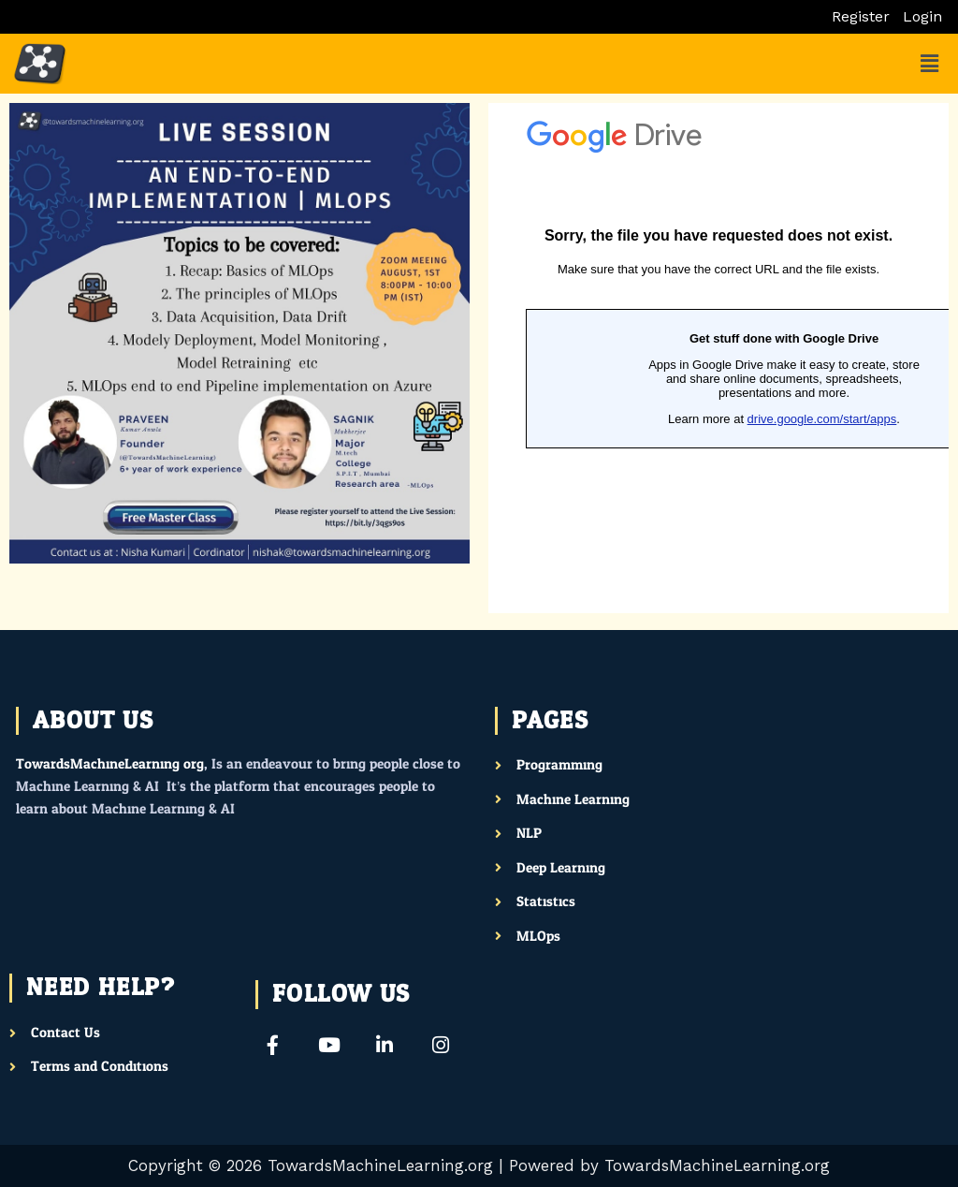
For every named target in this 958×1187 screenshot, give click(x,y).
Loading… (718, 358)
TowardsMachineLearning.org (110, 764)
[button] (929, 63)
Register (861, 16)
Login (922, 16)
